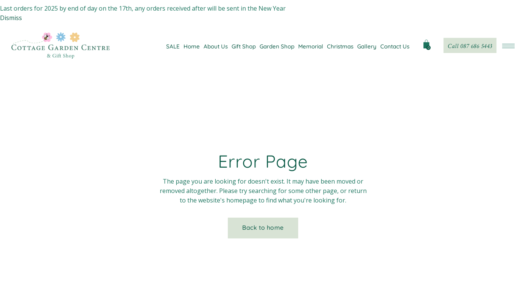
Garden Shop (277, 46)
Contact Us (394, 46)
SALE (173, 46)
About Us (216, 46)
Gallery (367, 46)
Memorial (310, 46)
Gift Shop (244, 46)
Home (192, 46)
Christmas (340, 46)
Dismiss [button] (11, 18)
